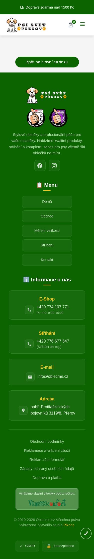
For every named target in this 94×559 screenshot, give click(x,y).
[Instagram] (54, 165)
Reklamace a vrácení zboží (47, 450)
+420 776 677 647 (53, 341)
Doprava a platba (47, 477)
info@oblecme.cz (53, 376)
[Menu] (82, 25)
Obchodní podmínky (47, 441)
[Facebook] (40, 165)
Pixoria (68, 525)
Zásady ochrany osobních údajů (47, 468)
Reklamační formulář (46, 459)
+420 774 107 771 (53, 307)
